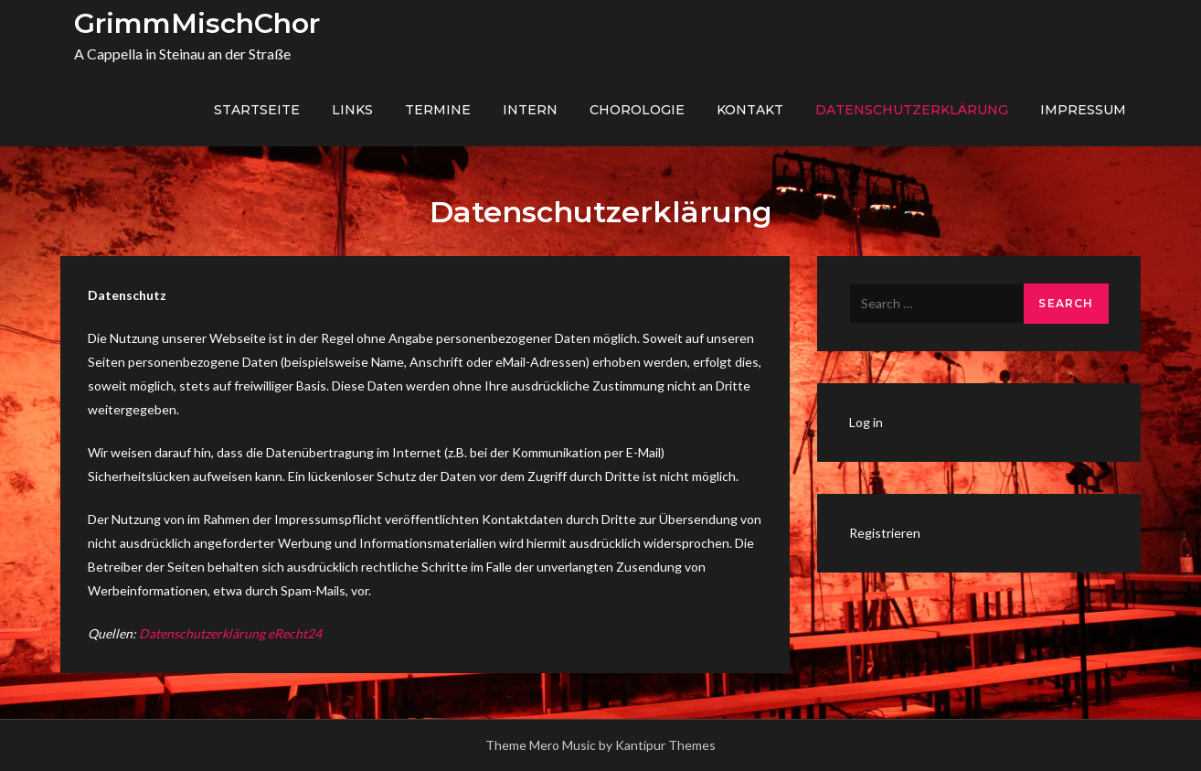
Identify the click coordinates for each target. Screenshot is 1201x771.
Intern (530, 110)
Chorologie (637, 110)
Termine (438, 110)
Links (352, 110)
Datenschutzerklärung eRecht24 (230, 633)
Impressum (1083, 110)
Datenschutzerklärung (911, 110)
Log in (866, 422)
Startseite (257, 110)
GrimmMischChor (197, 23)
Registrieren (884, 533)
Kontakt (750, 110)
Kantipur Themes (665, 745)
